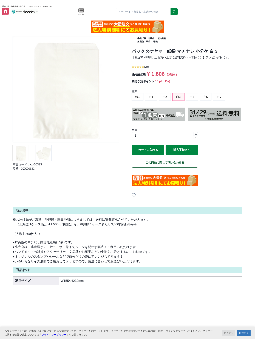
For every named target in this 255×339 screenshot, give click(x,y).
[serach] (174, 11)
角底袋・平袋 (143, 41)
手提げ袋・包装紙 (145, 38)
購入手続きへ (181, 149)
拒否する (228, 333)
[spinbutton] (165, 135)
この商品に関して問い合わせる (165, 162)
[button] (127, 29)
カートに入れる (148, 149)
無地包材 (162, 38)
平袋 (155, 41)
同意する (243, 333)
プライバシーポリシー (54, 334)
